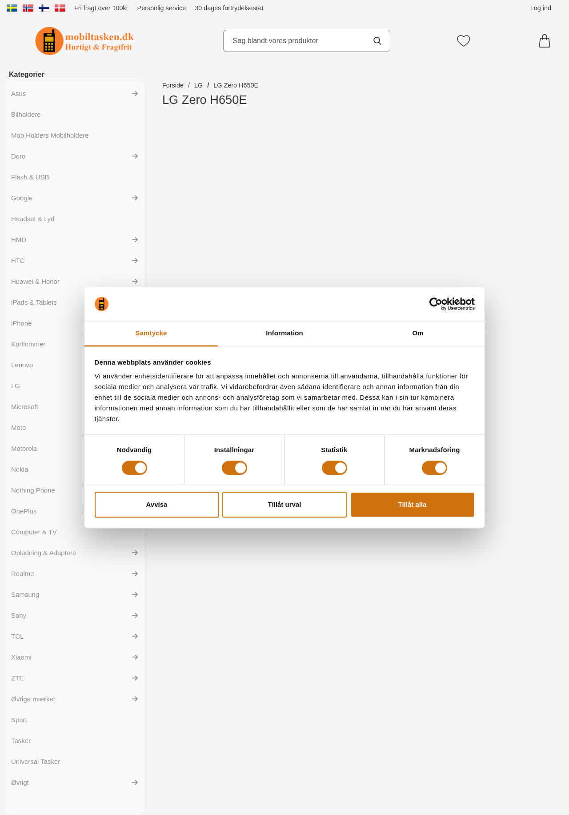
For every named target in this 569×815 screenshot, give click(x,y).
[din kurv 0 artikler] (546, 41)
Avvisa (157, 505)
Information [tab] (284, 333)
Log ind (540, 8)
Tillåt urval (284, 505)
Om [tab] (417, 333)
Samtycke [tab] (151, 333)
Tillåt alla (412, 505)
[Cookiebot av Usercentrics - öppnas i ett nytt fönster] (436, 303)
